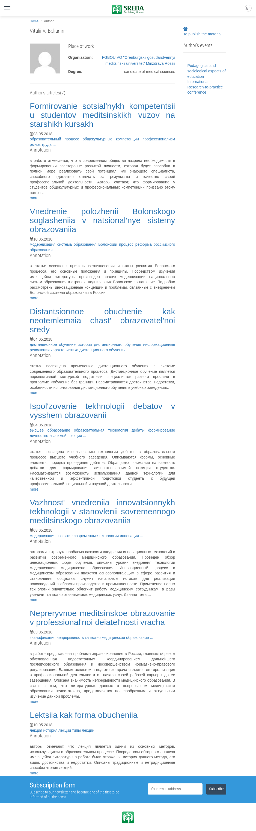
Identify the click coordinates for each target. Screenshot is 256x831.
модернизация (43, 244)
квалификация (43, 637)
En (248, 8)
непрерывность (70, 637)
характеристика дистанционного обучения (89, 350)
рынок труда (41, 144)
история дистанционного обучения (110, 344)
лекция (36, 730)
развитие (65, 536)
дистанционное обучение (54, 344)
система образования (77, 244)
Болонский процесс (116, 244)
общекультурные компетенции (112, 139)
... (54, 144)
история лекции (57, 730)
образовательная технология (103, 430)
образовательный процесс (56, 139)
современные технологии (97, 536)
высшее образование (52, 430)
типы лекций (83, 730)
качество (93, 637)
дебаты (140, 430)
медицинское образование (126, 637)
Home (34, 21)
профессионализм (158, 139)
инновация (130, 536)
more (34, 198)
